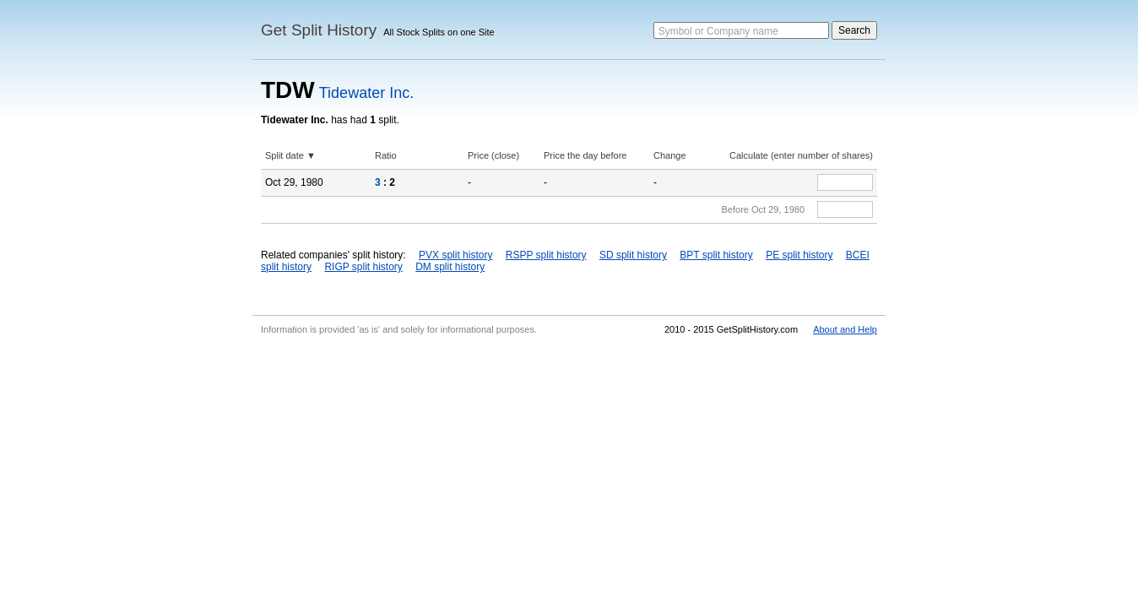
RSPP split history (546, 255)
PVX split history (455, 255)
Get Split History (319, 30)
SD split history (633, 255)
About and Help (845, 329)
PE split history (799, 255)
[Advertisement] (569, 468)
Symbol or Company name (718, 31)
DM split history (450, 267)
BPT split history (716, 255)
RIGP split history (363, 267)
